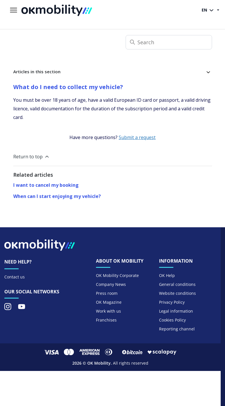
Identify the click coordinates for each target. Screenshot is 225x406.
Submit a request (137, 137)
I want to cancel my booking (46, 185)
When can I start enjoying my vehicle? (57, 196)
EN (209, 10)
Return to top (31, 156)
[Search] (169, 42)
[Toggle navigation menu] (13, 10)
